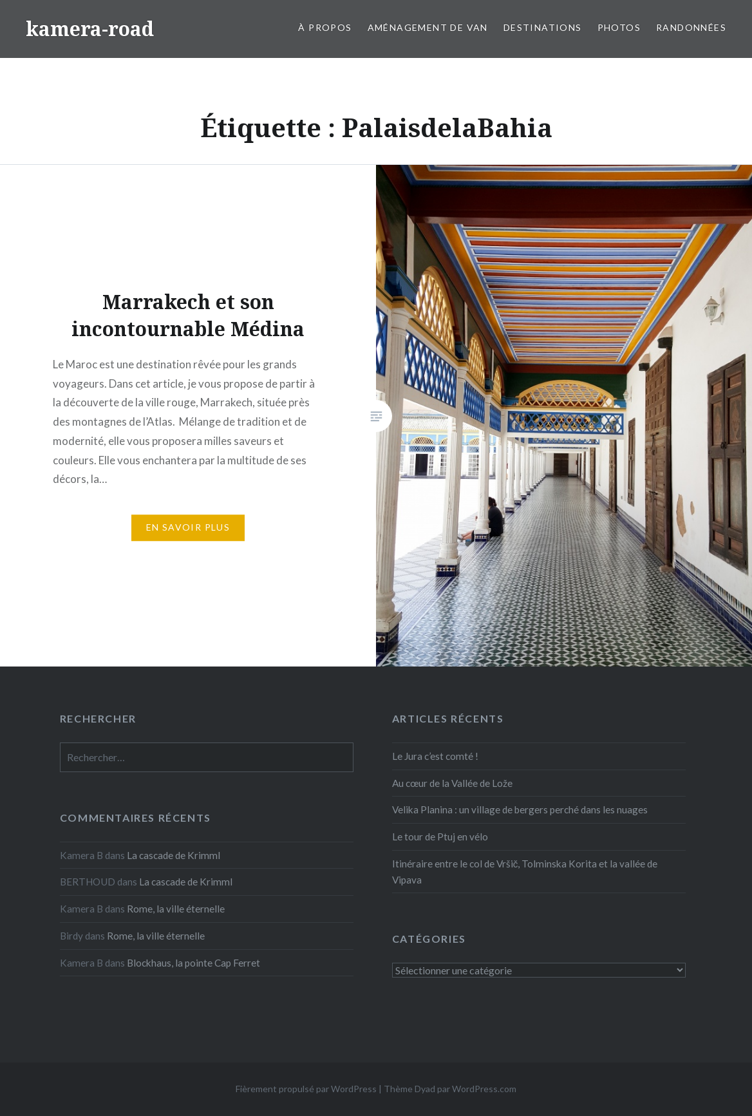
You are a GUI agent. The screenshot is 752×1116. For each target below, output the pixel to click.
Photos (619, 27)
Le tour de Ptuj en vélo (440, 836)
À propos (325, 27)
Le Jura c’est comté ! (435, 756)
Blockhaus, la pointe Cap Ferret (193, 963)
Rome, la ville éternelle (176, 908)
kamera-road (90, 28)
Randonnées (691, 27)
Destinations (542, 27)
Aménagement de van (428, 27)
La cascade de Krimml (173, 855)
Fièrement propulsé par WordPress (306, 1088)
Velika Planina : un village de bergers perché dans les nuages (520, 809)
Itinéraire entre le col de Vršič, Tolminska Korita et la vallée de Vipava (525, 871)
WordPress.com (484, 1088)
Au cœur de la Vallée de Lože (452, 783)
